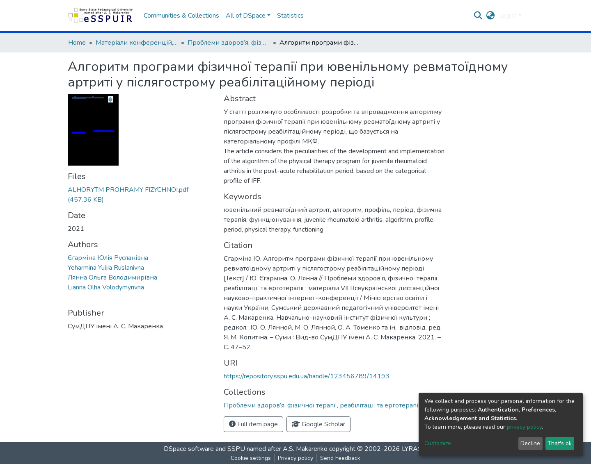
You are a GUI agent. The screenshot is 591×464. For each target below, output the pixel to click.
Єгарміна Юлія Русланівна (108, 257)
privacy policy (524, 427)
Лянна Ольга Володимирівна (112, 277)
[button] (490, 15)
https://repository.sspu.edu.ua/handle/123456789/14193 (306, 376)
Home (77, 42)
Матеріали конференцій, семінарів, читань (137, 42)
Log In (508, 15)
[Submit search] (478, 15)
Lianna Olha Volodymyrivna (106, 287)
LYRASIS (415, 448)
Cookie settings (251, 458)
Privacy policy (295, 458)
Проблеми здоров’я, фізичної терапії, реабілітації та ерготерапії (229, 42)
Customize (437, 443)
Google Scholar (318, 424)
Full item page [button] (253, 424)
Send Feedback (340, 458)
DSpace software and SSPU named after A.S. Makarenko (246, 448)
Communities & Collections (181, 15)
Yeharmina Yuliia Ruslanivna (106, 267)
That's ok (559, 443)
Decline (530, 443)
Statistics (290, 15)
